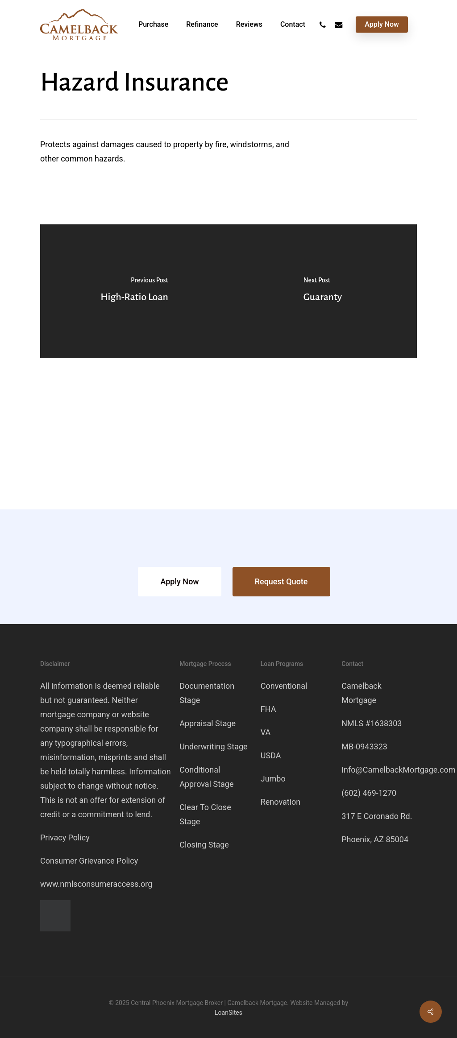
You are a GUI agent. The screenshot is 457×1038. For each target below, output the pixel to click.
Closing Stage (204, 844)
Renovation (281, 801)
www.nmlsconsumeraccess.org (96, 884)
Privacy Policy (65, 837)
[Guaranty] (322, 291)
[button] (179, 581)
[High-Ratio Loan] (134, 291)
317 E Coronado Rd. (376, 816)
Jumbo (273, 778)
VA (266, 732)
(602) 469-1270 (368, 793)
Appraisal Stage (207, 723)
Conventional (284, 686)
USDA (271, 755)
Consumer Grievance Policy (89, 860)
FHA (268, 709)
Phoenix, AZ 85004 (374, 839)
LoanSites (228, 1012)
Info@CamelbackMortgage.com (398, 769)
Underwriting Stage (213, 746)
